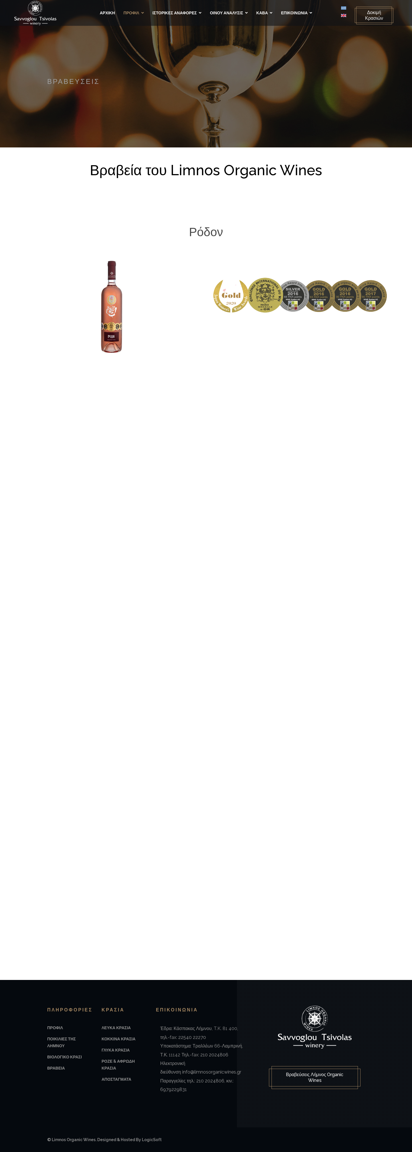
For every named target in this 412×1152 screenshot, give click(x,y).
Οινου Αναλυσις (226, 13)
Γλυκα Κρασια (116, 1050)
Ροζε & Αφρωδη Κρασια (118, 1064)
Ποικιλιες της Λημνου (61, 1042)
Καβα (262, 13)
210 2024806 (214, 1055)
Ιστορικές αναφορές (174, 13)
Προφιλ (131, 13)
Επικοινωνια (294, 13)
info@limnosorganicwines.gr (211, 1072)
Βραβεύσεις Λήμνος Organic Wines (315, 1077)
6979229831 (173, 1089)
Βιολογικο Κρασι (64, 1057)
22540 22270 (192, 1037)
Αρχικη (107, 13)
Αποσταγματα (116, 1079)
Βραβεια (56, 1068)
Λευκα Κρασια (116, 1027)
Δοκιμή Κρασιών (374, 15)
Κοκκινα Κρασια (119, 1039)
